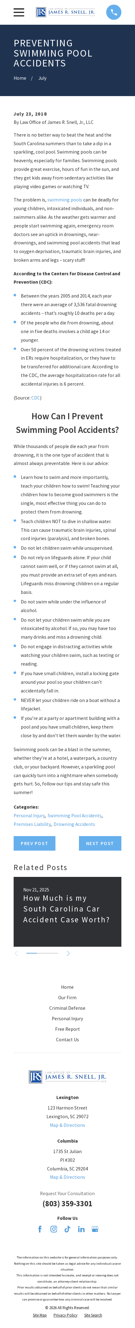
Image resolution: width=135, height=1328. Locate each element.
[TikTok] (67, 1229)
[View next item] (68, 953)
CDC (35, 398)
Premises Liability (32, 824)
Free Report (67, 1029)
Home (67, 987)
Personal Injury (29, 815)
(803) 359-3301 (67, 1203)
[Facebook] (40, 1229)
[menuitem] (40, 1315)
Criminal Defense (67, 1008)
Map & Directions (67, 1125)
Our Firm (67, 997)
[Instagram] (53, 1229)
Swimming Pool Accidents (75, 815)
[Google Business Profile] (95, 1229)
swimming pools (64, 200)
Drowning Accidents (74, 824)
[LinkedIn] (81, 1229)
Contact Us (67, 1040)
